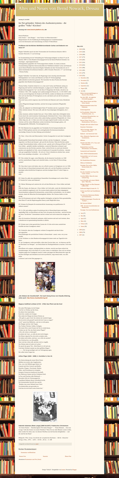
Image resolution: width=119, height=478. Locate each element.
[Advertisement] (88, 30)
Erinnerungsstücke (85, 109)
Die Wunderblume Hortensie (87, 160)
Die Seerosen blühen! (86, 203)
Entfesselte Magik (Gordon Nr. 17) (89, 188)
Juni (82, 213)
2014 (80, 65)
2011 (80, 73)
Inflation (82, 140)
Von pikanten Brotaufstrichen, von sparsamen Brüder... (89, 117)
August (83, 88)
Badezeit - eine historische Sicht (88, 133)
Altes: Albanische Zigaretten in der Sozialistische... (89, 137)
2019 (80, 52)
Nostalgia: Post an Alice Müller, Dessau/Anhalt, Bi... (88, 166)
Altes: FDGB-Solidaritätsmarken (89, 153)
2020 (80, 49)
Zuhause (82, 169)
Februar (83, 223)
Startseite (45, 456)
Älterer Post (68, 456)
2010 (80, 75)
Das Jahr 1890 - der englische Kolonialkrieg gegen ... (88, 98)
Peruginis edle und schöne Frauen (89, 124)
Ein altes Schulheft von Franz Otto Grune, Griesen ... (89, 172)
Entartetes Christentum (86, 127)
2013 (80, 67)
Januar (82, 226)
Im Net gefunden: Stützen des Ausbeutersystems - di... (88, 113)
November (84, 80)
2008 (80, 232)
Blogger (74, 469)
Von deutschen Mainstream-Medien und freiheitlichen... (89, 195)
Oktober (83, 83)
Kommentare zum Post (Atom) (33, 459)
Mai (82, 216)
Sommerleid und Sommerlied (88, 151)
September (84, 85)
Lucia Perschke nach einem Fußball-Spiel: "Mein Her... (89, 181)
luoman (63, 469)
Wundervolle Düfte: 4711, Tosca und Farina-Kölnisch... (90, 143)
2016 (80, 59)
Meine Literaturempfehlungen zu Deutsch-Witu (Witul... (89, 94)
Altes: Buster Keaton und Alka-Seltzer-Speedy (88, 102)
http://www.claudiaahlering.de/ (37, 298)
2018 (80, 54)
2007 (80, 235)
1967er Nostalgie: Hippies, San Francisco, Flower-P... (88, 130)
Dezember (83, 78)
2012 (80, 70)
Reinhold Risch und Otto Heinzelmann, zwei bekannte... (89, 147)
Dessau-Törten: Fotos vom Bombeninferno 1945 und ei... (88, 121)
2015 (80, 62)
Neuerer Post (22, 456)
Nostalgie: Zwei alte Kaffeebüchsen (89, 210)
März (82, 221)
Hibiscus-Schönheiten (86, 163)
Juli (82, 91)
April (82, 218)
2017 (80, 57)
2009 (80, 229)
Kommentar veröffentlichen (28, 452)
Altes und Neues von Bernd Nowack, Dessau (59, 8)
